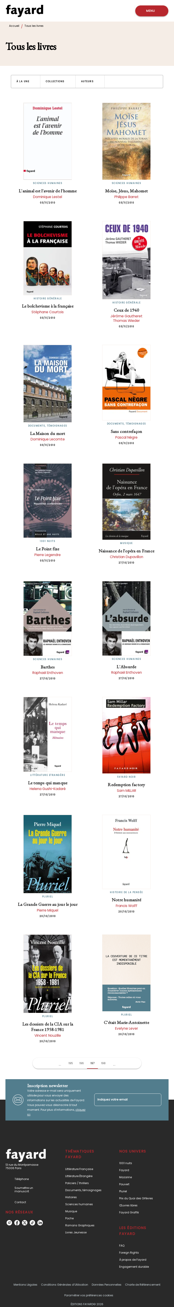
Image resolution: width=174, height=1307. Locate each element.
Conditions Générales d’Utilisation (64, 1285)
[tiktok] (32, 1223)
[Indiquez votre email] (122, 1099)
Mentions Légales (25, 1285)
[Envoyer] (155, 1099)
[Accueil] (24, 11)
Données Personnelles (106, 1285)
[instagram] (9, 1223)
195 (70, 1063)
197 (92, 1063)
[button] (25, 81)
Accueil (14, 26)
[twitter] (25, 1223)
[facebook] (17, 1223)
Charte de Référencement (142, 1285)
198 (103, 1063)
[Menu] (152, 11)
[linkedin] (40, 1223)
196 (81, 1063)
